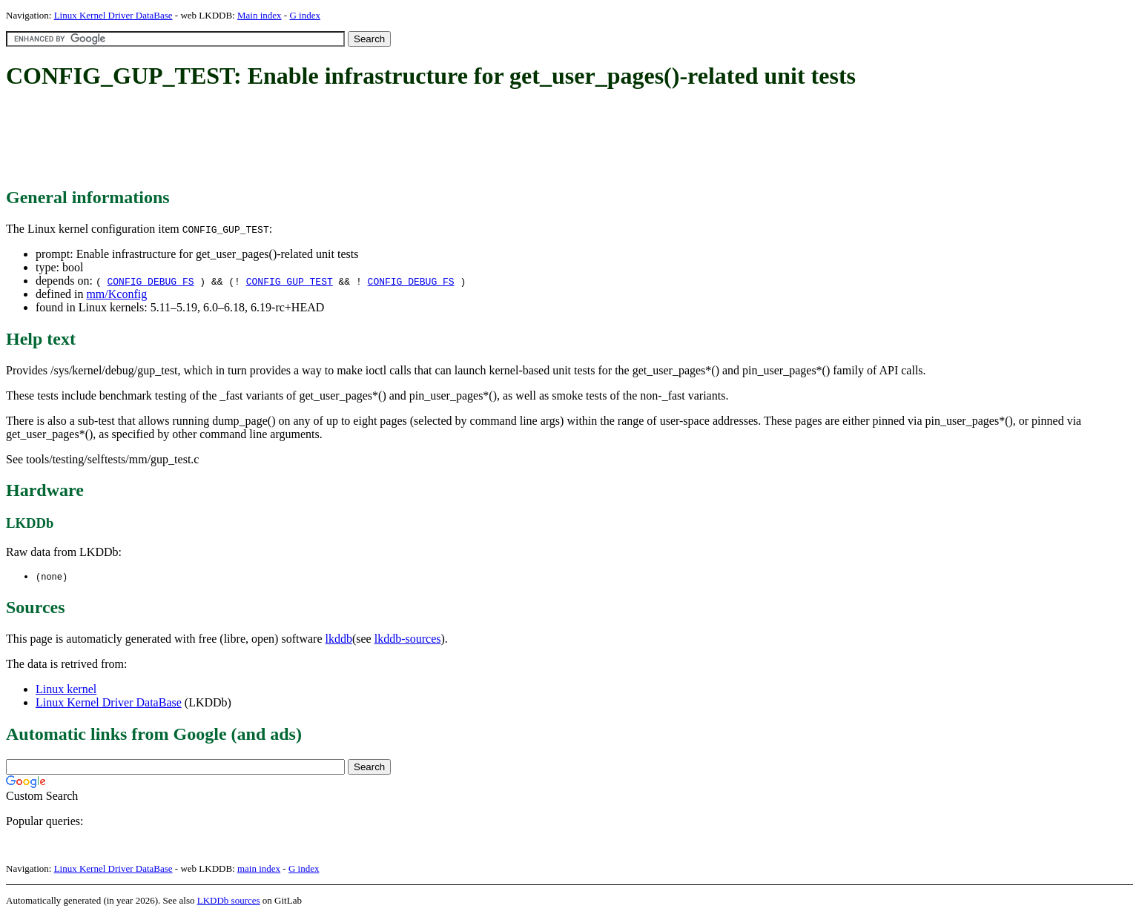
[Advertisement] (276, 139)
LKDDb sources (228, 901)
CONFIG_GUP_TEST (289, 281)
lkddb (339, 639)
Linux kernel (66, 689)
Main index (259, 15)
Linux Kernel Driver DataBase (113, 15)
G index (304, 15)
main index (258, 869)
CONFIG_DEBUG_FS (150, 281)
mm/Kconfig (116, 294)
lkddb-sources (407, 639)
